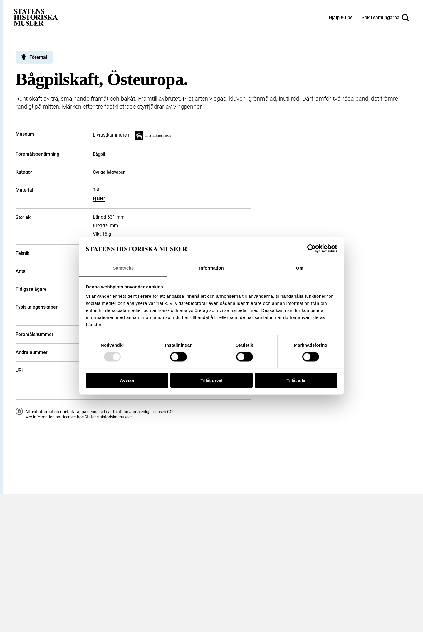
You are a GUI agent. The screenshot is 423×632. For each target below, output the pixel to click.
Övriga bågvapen (109, 172)
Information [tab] (211, 267)
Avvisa (127, 380)
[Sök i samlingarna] (385, 18)
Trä (96, 189)
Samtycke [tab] (123, 267)
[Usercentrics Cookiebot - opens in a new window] (311, 248)
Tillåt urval (212, 380)
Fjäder (99, 198)
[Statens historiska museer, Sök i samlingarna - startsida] (36, 17)
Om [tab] (299, 267)
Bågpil (99, 154)
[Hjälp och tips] (340, 18)
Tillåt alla (296, 380)
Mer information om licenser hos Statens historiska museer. (79, 417)
